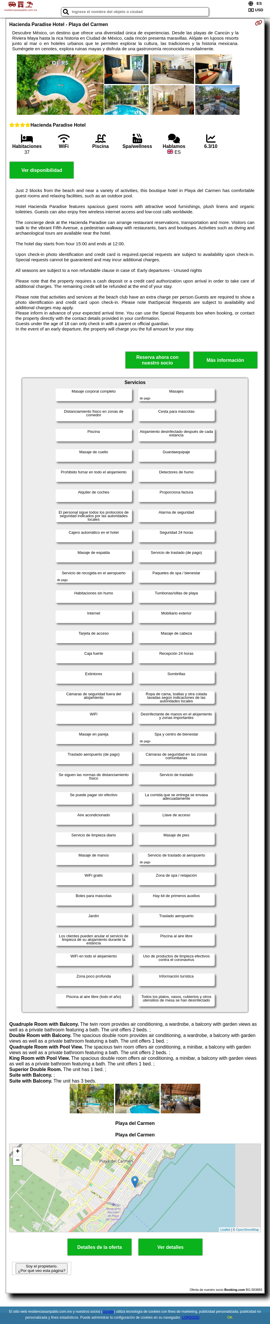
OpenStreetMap (247, 1229)
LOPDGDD (190, 1317)
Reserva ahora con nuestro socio (157, 360)
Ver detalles (170, 1247)
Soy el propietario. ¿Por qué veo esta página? (41, 1268)
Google (108, 1312)
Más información (225, 360)
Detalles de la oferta (99, 1247)
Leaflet (225, 1229)
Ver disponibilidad (41, 170)
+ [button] (17, 1151)
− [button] (17, 1160)
